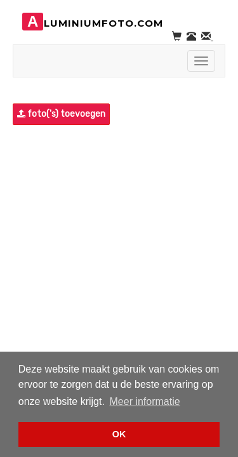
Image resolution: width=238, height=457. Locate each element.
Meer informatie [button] (145, 401)
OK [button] (119, 434)
